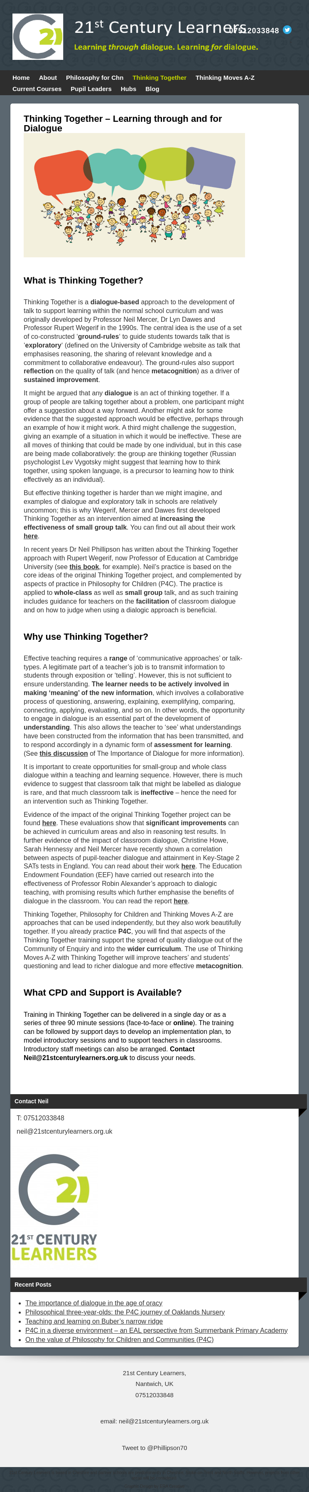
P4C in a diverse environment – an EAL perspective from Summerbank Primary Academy (156, 1330)
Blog (152, 88)
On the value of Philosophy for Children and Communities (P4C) (119, 1339)
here (188, 866)
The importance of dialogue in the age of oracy (93, 1303)
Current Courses (36, 88)
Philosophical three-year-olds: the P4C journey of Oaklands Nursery (125, 1312)
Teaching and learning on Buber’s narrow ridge (94, 1321)
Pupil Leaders (91, 88)
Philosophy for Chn (94, 77)
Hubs (129, 88)
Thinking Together (159, 77)
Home (21, 77)
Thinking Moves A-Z (225, 77)
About (48, 77)
